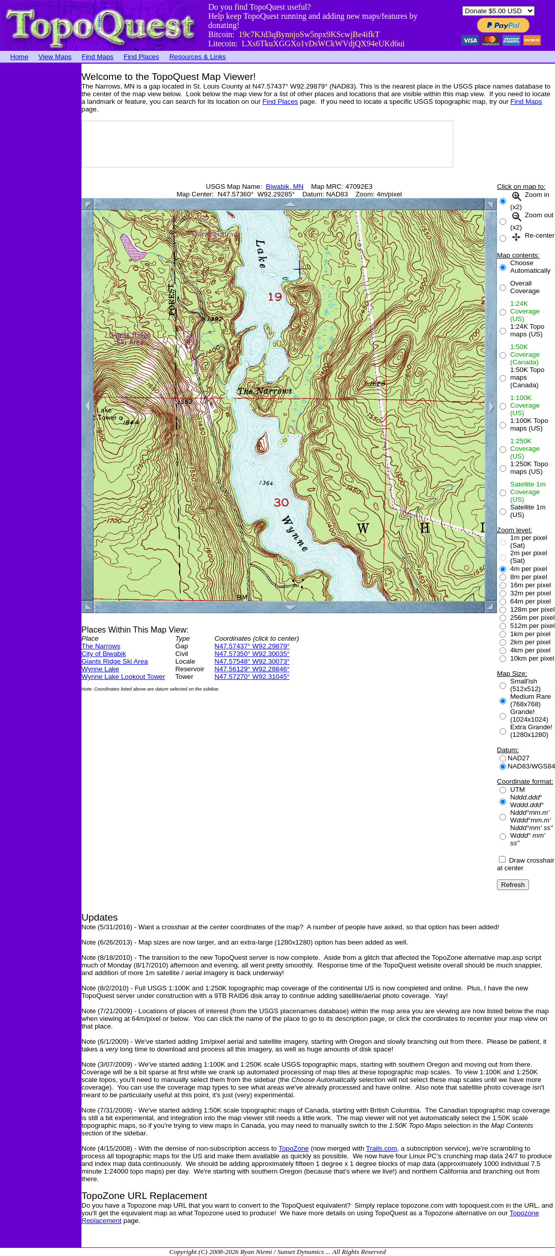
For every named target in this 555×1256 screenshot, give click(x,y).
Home (19, 57)
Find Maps (98, 57)
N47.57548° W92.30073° (252, 661)
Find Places (141, 57)
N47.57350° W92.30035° (252, 654)
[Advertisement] (40, 216)
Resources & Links (197, 57)
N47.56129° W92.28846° (252, 669)
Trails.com (381, 1148)
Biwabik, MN (284, 186)
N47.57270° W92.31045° (252, 676)
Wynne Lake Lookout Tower (123, 676)
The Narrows (100, 646)
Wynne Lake (100, 669)
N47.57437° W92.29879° (252, 646)
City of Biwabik (103, 654)
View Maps (55, 57)
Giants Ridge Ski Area (114, 661)
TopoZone (294, 1148)
